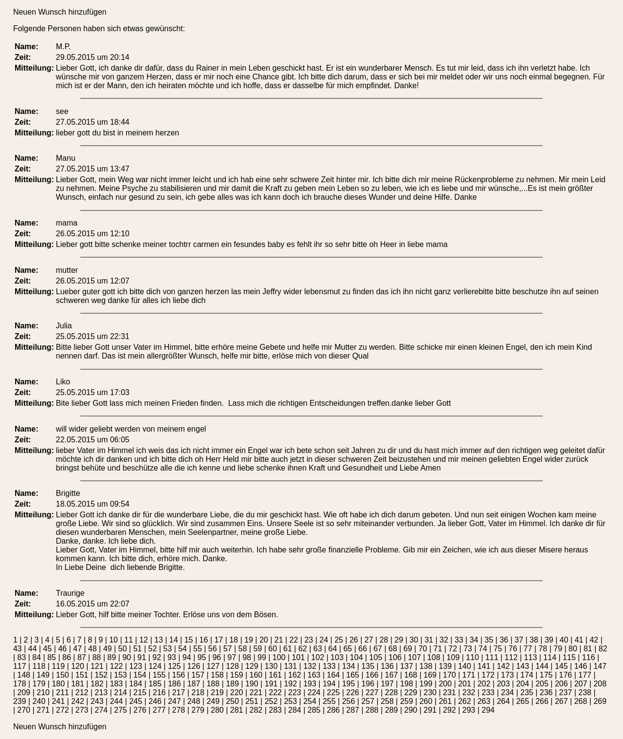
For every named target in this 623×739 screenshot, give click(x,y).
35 (489, 640)
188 (213, 684)
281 (236, 710)
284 (294, 710)
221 (256, 692)
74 (482, 648)
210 (43, 692)
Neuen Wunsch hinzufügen (60, 12)
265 (522, 701)
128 (232, 666)
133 (329, 666)
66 (362, 648)
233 (488, 692)
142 (503, 666)
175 (546, 675)
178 (19, 684)
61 (287, 648)
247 (174, 701)
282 (256, 710)
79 (557, 648)
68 (392, 648)
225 (333, 692)
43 (17, 648)
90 (126, 657)
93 (171, 657)
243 (97, 701)
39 (549, 640)
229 (411, 692)
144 (542, 666)
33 (459, 640)
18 (233, 640)
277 (159, 710)
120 (77, 666)
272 (62, 710)
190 (251, 684)
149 (43, 675)
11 (128, 640)
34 (474, 640)
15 (188, 640)
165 (352, 675)
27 (369, 640)
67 (377, 648)
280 (217, 710)
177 (584, 675)
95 (202, 657)
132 (309, 666)
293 (469, 710)
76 (513, 648)
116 (588, 657)
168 (411, 675)
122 (116, 666)
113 (530, 657)
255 (329, 701)
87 (81, 657)
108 (433, 657)
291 (430, 710)
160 (256, 675)
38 (534, 640)
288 (372, 710)
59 (257, 648)
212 (82, 692)
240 (39, 701)
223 (294, 692)
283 (275, 710)
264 (503, 701)
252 (271, 701)
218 (197, 692)
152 (101, 675)
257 (367, 701)
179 (39, 684)
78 (542, 648)
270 (24, 710)
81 (588, 648)
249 (213, 701)
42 (593, 640)
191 (271, 684)
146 (580, 666)
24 (323, 640)
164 (333, 675)
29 (399, 640)
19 (248, 640)
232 (469, 692)
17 (218, 640)
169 (430, 675)
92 (156, 657)
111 (491, 657)
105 (376, 657)
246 (155, 701)
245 (135, 701)
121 (97, 666)
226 (352, 692)
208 (599, 684)
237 (565, 692)
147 (599, 666)
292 (449, 710)
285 (314, 710)
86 (66, 657)
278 (178, 710)
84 (36, 657)
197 (387, 684)
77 (528, 648)
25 (338, 640)
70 (423, 648)
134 (348, 666)
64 (333, 648)
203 (503, 684)
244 (116, 701)
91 (141, 657)
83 (22, 657)
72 (452, 648)
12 (143, 640)
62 (302, 648)
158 (217, 675)
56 (212, 648)
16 (204, 640)
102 (317, 657)
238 (584, 692)
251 (251, 701)
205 (542, 684)
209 (24, 692)
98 (246, 657)
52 (152, 648)
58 (242, 648)
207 (580, 684)
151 (82, 675)
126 (194, 666)
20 (263, 640)
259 (406, 701)
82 (603, 648)
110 (472, 657)
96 (216, 657)
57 (227, 648)
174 (526, 675)
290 (411, 710)
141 (484, 666)
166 (372, 675)
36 (503, 640)
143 (522, 666)
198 (406, 684)
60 (272, 648)
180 (58, 684)
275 (120, 710)
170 (449, 675)
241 (58, 701)
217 (178, 692)
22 (294, 640)
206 (561, 684)
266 (542, 701)
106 (395, 657)
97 (231, 657)
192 (290, 684)
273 (82, 710)
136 (387, 666)
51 (137, 648)
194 (329, 684)
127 (213, 666)
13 (158, 640)
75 (498, 648)
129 (251, 666)
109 (453, 657)
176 (565, 675)
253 (290, 701)
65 (347, 648)
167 (391, 675)
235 (526, 692)
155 (159, 675)
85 (51, 657)
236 (546, 692)
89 (112, 657)
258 (387, 701)
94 (187, 657)
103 (337, 657)
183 (116, 684)
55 (197, 648)
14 (173, 640)
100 (279, 657)
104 (356, 657)
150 (62, 675)
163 (314, 675)
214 (120, 692)
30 (413, 640)
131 (290, 666)
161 (275, 675)
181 (77, 684)
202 (484, 684)
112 (511, 657)
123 (135, 666)
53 (167, 648)
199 (426, 684)
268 (580, 701)
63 (317, 648)
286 (333, 710)
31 (428, 640)
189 (232, 684)
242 (77, 701)
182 (97, 684)
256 (348, 701)
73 (467, 648)
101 (298, 657)
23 (308, 640)
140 (464, 666)
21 (279, 640)
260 (426, 701)
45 (47, 648)
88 (96, 657)
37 (518, 640)
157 (197, 675)
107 (414, 657)
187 (194, 684)
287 (352, 710)
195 (348, 684)
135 (367, 666)
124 (155, 666)
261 (445, 701)
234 (507, 692)
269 (599, 701)
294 (488, 710)
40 (564, 640)
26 (353, 640)
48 (92, 648)
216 (159, 692)
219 (217, 692)
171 (469, 675)
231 (449, 692)
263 (484, 701)
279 (197, 710)
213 (101, 692)
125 (174, 666)
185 (155, 684)
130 (271, 666)
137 (406, 666)
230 (430, 692)
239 (19, 701)
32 (444, 640)
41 (579, 640)
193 (309, 684)
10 (113, 640)
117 (19, 666)
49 (107, 648)
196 (367, 684)
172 (488, 675)
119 (58, 666)
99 (261, 657)
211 (62, 692)
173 (507, 675)
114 (549, 657)
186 (174, 684)
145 (561, 666)
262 (464, 701)
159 (236, 675)
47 (77, 648)
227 (372, 692)
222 (275, 692)
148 (24, 675)
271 (43, 710)
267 (561, 701)
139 (445, 666)
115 (569, 657)
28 (384, 640)
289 (391, 710)
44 (32, 648)
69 (407, 648)
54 (182, 648)
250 (232, 701)
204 (522, 684)
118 (39, 666)
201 (464, 684)
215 (140, 692)
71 (438, 648)
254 (309, 701)
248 (194, 701)
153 (120, 675)
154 (140, 675)
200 (445, 684)
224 (314, 692)
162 (294, 675)
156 (178, 675)
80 (572, 648)
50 (122, 648)
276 (140, 710)
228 (391, 692)
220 (236, 692)
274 (101, 710)
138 (426, 666)
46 (62, 648)
